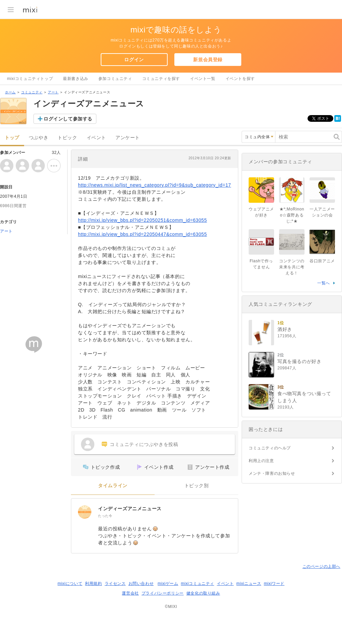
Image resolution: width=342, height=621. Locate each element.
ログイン (134, 59)
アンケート (127, 137)
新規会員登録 (208, 59)
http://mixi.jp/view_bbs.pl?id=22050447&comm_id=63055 (142, 234)
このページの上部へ (321, 566)
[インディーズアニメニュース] (84, 512)
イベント (96, 137)
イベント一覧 (203, 78)
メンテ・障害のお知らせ (272, 473)
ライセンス (115, 583)
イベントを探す (240, 78)
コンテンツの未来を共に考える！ (292, 267)
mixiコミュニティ (197, 583)
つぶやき (38, 137)
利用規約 (93, 583)
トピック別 (196, 485)
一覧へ (323, 283)
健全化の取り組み (203, 593)
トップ (12, 137)
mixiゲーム (168, 583)
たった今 (105, 516)
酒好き (284, 329)
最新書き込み (75, 78)
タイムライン (112, 485)
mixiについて (70, 583)
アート (53, 92)
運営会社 (130, 593)
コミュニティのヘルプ (270, 448)
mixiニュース (248, 583)
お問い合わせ (141, 583)
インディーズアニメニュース (130, 508)
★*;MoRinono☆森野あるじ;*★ (291, 215)
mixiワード (274, 583)
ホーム (10, 92)
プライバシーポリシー (163, 593)
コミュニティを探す (161, 78)
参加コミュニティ (115, 78)
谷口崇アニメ (322, 261)
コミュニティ (31, 92)
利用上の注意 (261, 460)
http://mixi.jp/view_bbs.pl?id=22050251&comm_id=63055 (142, 220)
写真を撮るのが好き (299, 361)
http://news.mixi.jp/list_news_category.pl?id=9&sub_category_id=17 (154, 185)
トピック (67, 137)
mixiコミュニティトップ (30, 78)
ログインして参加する (68, 118)
